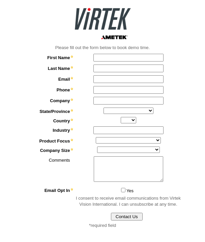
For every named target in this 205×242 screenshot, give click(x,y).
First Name (58, 57)
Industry (61, 130)
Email (64, 79)
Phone (63, 89)
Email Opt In (57, 190)
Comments (59, 160)
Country (61, 120)
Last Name (59, 68)
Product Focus (54, 141)
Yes (130, 190)
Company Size (55, 150)
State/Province (54, 111)
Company (60, 100)
